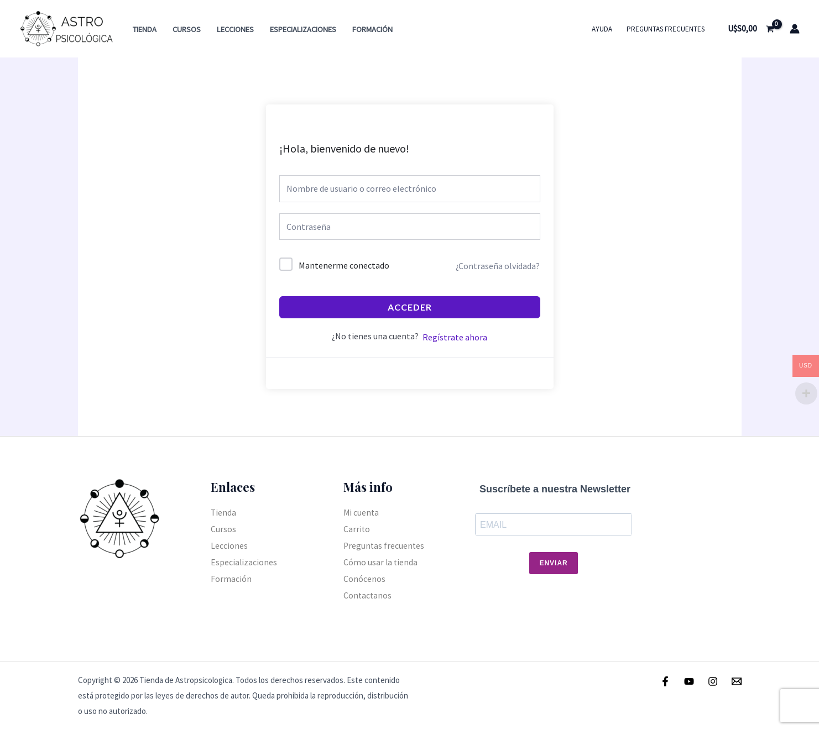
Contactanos (368, 594)
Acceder (410, 307)
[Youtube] (689, 681)
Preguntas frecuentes (666, 29)
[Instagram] (713, 681)
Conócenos (364, 578)
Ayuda (602, 29)
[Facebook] (665, 681)
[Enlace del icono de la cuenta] (795, 29)
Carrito (357, 528)
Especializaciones (303, 29)
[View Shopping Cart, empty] (751, 28)
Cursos (187, 29)
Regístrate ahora (454, 337)
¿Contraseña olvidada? (498, 265)
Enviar (553, 563)
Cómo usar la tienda (381, 562)
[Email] (737, 681)
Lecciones (235, 29)
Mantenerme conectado (344, 265)
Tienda (145, 29)
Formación (372, 29)
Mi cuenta (361, 512)
